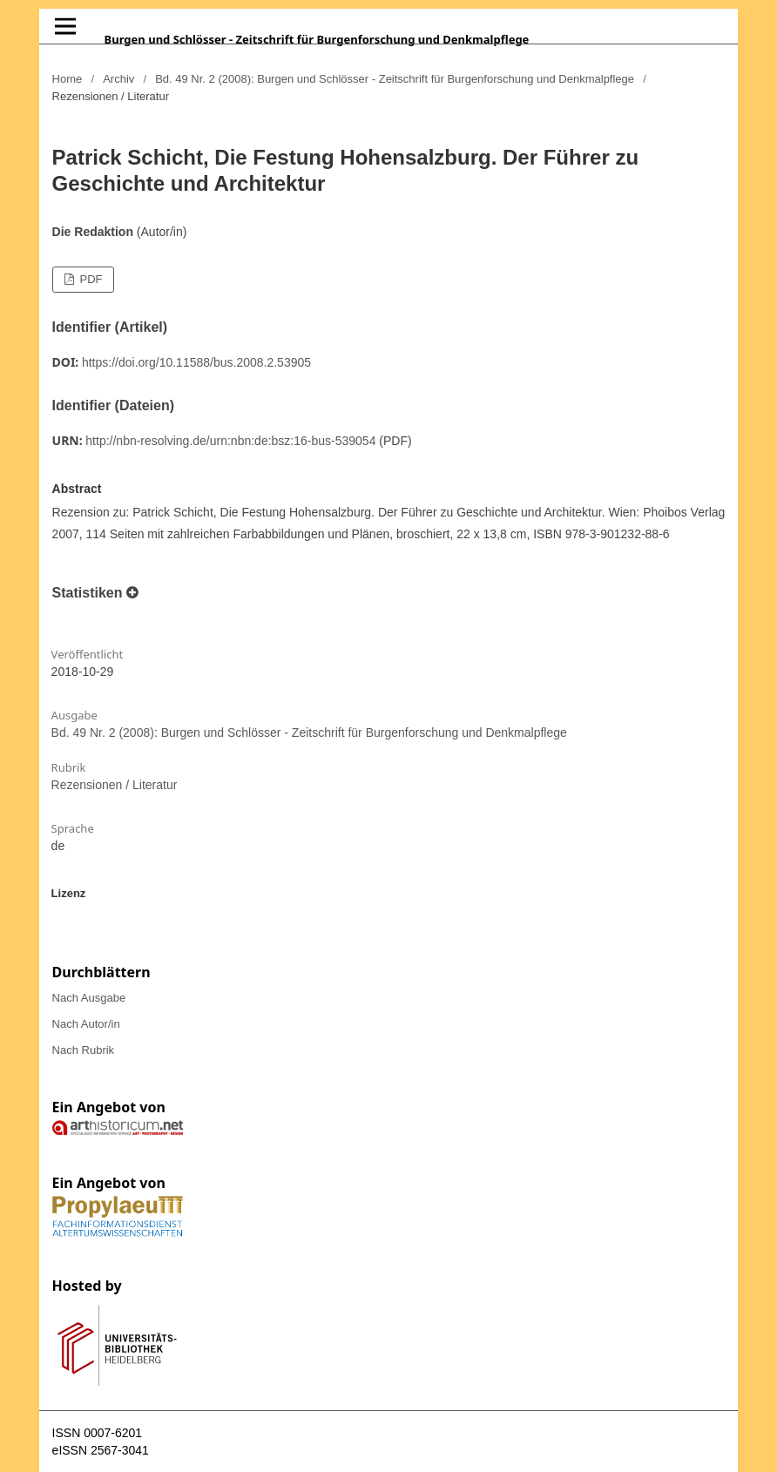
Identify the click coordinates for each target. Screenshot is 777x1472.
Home (67, 78)
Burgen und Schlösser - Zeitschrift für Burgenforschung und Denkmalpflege (317, 39)
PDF (90, 279)
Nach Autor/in (86, 1023)
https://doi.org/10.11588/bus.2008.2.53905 (196, 362)
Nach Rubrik (83, 1050)
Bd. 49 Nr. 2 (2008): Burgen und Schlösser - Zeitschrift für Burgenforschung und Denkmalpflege (394, 78)
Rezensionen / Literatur (114, 785)
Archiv (118, 78)
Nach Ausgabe (89, 997)
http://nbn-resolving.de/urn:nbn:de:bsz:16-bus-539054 (230, 441)
